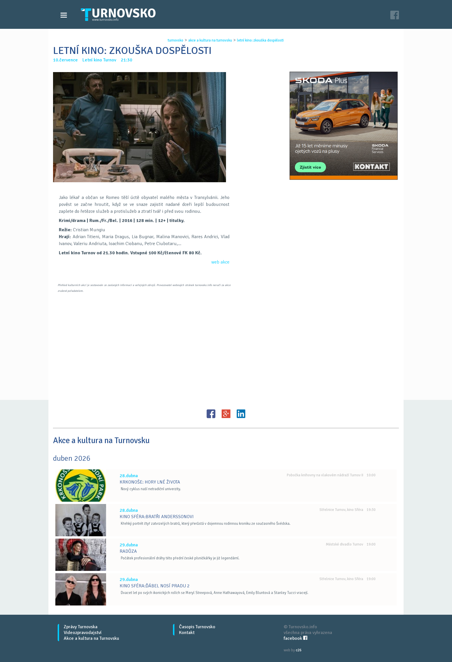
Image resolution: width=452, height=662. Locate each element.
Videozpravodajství (82, 632)
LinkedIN (241, 414)
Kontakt (187, 632)
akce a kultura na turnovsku (210, 40)
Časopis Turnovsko (197, 627)
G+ (226, 414)
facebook (295, 638)
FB (211, 414)
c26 (299, 650)
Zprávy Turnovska (80, 627)
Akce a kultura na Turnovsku (91, 638)
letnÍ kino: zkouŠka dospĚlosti (260, 40)
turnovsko (175, 40)
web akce (220, 262)
